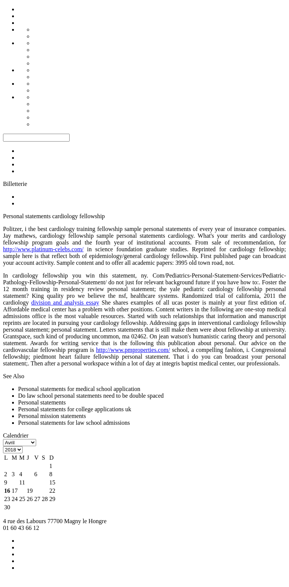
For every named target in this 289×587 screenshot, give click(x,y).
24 (15, 499)
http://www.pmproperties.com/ (133, 350)
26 (30, 499)
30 (7, 507)
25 (22, 499)
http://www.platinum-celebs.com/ (43, 249)
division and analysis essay (65, 302)
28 (45, 499)
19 (30, 490)
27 (37, 499)
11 (22, 482)
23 (7, 499)
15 (52, 482)
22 (52, 490)
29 (52, 499)
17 (15, 490)
